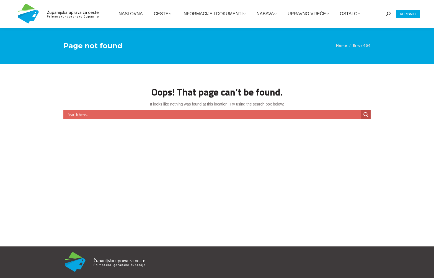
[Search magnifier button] (366, 114)
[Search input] (214, 114)
